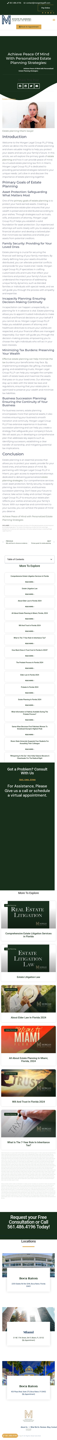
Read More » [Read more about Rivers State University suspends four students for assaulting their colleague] (29, 749)
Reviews (43, 1427)
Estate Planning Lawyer (28, 1419)
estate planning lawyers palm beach (11, 1165)
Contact (54, 1427)
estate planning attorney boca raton (41, 1165)
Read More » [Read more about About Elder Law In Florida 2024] (29, 606)
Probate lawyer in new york (9, 1196)
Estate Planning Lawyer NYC (33, 1152)
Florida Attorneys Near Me (21, 1160)
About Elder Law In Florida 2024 (29, 601)
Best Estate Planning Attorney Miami (29, 1157)
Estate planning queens (22, 1192)
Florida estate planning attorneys (10, 1177)
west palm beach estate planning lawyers (17, 1170)
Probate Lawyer (24, 1172)
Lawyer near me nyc (31, 1192)
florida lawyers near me (23, 1177)
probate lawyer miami (29, 1164)
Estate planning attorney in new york (39, 1185)
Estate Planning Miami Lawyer (21, 1152)
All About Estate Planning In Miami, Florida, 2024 (30, 613)
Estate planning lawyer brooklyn (37, 1188)
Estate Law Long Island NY (38, 1183)
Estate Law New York (28, 1183)
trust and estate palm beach (48, 1178)
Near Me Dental (10, 1154)
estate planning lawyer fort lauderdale (23, 1175)
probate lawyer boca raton (15, 1172)
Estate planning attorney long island (15, 1186)
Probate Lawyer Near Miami (41, 1154)
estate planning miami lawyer (15, 1162)
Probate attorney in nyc (27, 1195)
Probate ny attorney (40, 1196)
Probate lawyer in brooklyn (38, 1195)
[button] (54, 20)
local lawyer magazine (28, 1161)
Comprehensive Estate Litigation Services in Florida (30, 576)
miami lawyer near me (16, 1178)
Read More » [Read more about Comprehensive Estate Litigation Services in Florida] (29, 582)
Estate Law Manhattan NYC (18, 1183)
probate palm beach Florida (36, 1178)
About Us (25, 1427)
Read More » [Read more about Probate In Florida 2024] (29, 693)
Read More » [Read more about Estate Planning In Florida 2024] (29, 705)
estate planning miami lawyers (27, 1162)
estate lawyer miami (38, 1164)
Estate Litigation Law (29, 589)
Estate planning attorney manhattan (30, 1186)
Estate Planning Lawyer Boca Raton (28, 1420)
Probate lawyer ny (23, 1193)
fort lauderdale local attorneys (34, 1177)
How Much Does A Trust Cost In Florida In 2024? (30, 650)
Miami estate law (5, 1180)
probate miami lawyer (25, 1178)
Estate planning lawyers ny (43, 1191)
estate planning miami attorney (40, 1162)
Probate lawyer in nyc (20, 1196)
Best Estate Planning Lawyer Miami (14, 1157)
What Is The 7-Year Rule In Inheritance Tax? (30, 638)
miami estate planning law (46, 1177)
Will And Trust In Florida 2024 (30, 625)
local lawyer (13, 1161)
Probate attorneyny (15, 1193)
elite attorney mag (48, 1161)
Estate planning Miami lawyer (18, 131)
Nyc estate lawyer (7, 1193)
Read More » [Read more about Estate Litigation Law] (29, 594)
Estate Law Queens (48, 1183)
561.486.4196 (27, 780)
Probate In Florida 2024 (29, 687)
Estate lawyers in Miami (14, 1180)
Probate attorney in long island (45, 1193)
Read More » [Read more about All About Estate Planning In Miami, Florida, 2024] (29, 619)
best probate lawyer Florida (38, 1174)
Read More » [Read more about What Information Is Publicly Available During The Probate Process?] (29, 720)
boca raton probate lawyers (47, 1170)
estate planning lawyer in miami (38, 1175)
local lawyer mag (20, 1161)
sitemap (19, 1436)
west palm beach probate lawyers (20, 1171)
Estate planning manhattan (11, 1192)
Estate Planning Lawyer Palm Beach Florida (13, 1158)
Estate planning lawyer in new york (43, 1189)
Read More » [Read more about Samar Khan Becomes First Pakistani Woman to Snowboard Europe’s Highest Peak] (29, 734)
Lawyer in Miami (22, 21)
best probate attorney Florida (14, 1174)
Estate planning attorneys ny (44, 1186)
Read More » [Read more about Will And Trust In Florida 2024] (29, 631)
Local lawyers (39, 1192)
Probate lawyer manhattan (30, 1196)
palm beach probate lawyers (33, 1171)
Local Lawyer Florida (11, 1160)
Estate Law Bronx (10, 1185)
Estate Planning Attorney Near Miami (16, 1155)
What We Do (34, 1427)
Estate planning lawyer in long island (13, 1189)
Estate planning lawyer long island (18, 1191)
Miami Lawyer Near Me (44, 1152)
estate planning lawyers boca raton (26, 1165)
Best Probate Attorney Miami (42, 1155)
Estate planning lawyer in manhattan (28, 1189)
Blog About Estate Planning (13, 68)
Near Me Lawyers (17, 1154)
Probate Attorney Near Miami (30, 1155)
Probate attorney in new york (17, 1195)
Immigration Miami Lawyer (42, 1158)
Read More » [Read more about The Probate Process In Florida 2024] (29, 668)
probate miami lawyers (9, 1164)
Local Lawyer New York (19, 1185)
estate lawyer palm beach (9, 1175)
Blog (48, 1427)
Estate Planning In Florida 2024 (29, 699)
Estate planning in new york (15, 1188)
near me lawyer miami (19, 1164)
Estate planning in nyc (26, 1188)
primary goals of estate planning (31, 200)
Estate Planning (21, 19)
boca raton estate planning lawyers (33, 1170)
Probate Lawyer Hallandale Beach (28, 1154)
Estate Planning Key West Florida (43, 1160)
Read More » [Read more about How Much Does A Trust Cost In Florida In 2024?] (29, 656)
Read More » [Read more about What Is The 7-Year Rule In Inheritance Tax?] (29, 643)
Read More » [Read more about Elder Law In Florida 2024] (29, 680)
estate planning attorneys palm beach (18, 1167)
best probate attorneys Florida (26, 1174)
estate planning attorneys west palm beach (15, 1168)
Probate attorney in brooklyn (33, 1193)
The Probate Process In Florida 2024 (29, 662)
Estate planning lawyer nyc (31, 1191)
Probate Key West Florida (32, 1160)
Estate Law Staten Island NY (7, 1183)
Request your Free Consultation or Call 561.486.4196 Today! (28, 1222)
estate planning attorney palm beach (33, 1167)
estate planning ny (28, 1185)
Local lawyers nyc (46, 1192)
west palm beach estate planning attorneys (33, 1168)
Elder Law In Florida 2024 (29, 675)
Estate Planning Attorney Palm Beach (29, 1158)
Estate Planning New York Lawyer (8, 1152)
